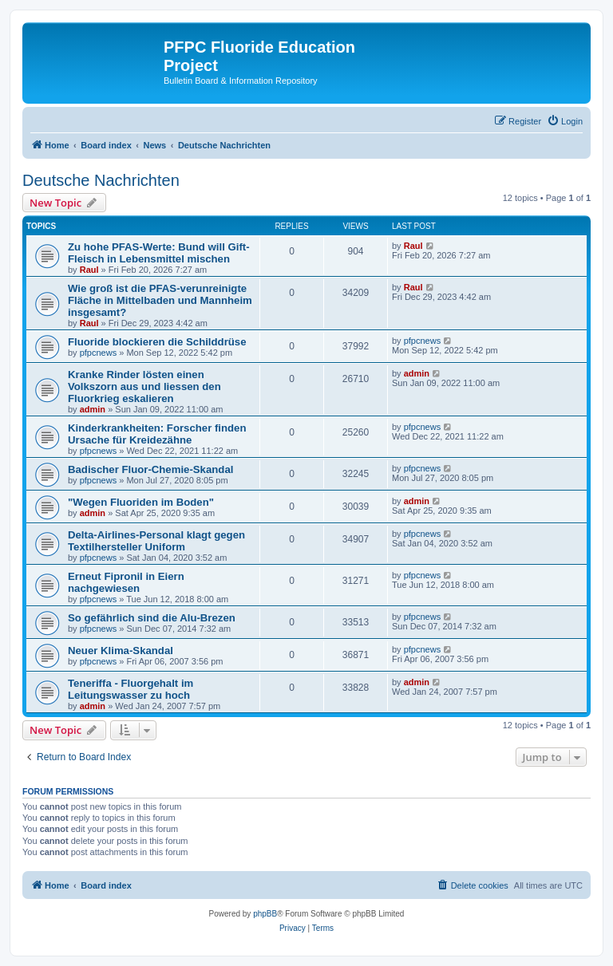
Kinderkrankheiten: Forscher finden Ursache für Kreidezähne (157, 434)
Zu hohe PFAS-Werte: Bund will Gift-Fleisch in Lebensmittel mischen (159, 253)
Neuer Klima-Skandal (120, 650)
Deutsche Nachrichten (101, 180)
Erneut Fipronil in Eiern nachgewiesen (126, 582)
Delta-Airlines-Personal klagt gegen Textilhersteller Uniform (156, 541)
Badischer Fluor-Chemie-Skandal (150, 469)
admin (92, 409)
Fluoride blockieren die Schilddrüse (157, 342)
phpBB (265, 913)
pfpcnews (98, 352)
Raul (89, 269)
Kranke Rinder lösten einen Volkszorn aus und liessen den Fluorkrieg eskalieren (144, 386)
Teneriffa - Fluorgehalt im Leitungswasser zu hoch (130, 689)
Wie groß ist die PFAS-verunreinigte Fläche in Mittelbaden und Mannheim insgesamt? (160, 300)
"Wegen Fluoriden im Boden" (141, 502)
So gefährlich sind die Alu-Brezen (151, 618)
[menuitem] (565, 121)
